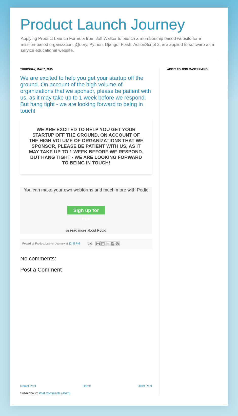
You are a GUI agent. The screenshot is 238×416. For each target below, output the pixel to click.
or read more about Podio (86, 230)
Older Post (144, 386)
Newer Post (28, 386)
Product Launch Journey (102, 24)
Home (87, 386)
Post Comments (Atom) (54, 393)
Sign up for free (86, 211)
